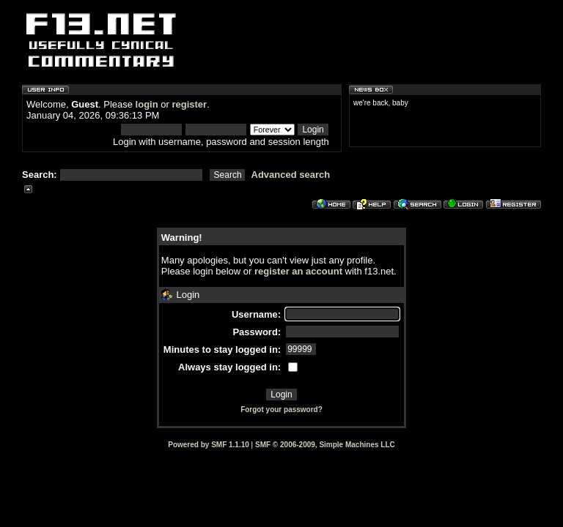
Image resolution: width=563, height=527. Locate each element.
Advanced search (291, 174)
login (147, 104)
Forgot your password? (281, 409)
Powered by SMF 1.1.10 (208, 445)
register (189, 104)
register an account (298, 271)
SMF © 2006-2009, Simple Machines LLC (325, 445)
